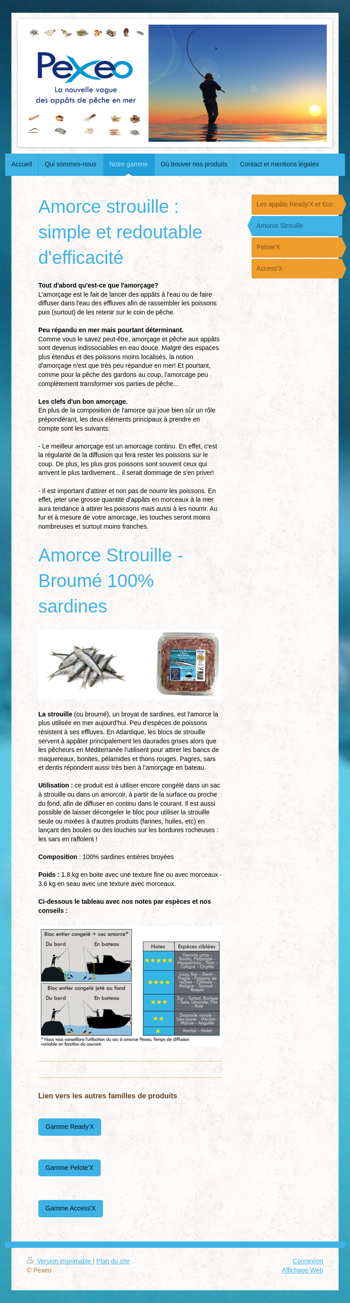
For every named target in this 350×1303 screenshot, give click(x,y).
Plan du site (112, 1261)
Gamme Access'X (71, 1208)
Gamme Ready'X (70, 1126)
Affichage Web (302, 1270)
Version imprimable (60, 1261)
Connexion (308, 1261)
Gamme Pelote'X (69, 1167)
